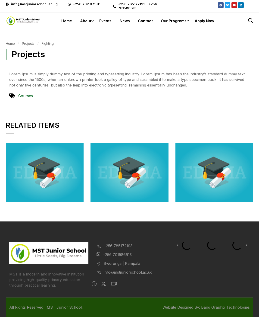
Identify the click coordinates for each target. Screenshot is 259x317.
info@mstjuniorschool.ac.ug (124, 272)
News (125, 21)
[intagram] (114, 283)
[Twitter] (103, 283)
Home (66, 21)
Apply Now (204, 21)
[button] (177, 245)
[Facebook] (94, 283)
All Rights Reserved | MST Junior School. (46, 307)
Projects (28, 43)
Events (105, 21)
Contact (145, 21)
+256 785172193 (114, 245)
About (85, 21)
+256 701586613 (114, 254)
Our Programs (174, 21)
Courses (25, 95)
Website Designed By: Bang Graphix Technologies (206, 307)
